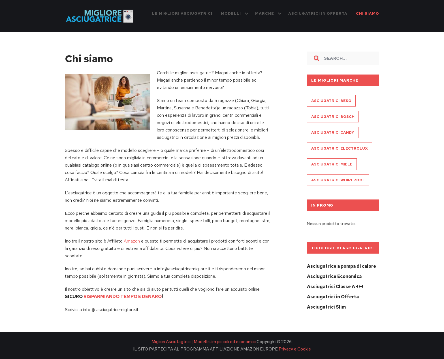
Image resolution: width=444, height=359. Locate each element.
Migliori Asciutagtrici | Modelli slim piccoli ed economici (203, 342)
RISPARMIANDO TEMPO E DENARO (123, 296)
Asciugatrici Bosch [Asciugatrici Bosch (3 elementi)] (333, 116)
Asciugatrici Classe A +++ (335, 287)
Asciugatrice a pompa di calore (341, 266)
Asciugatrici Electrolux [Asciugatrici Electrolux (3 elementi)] (339, 148)
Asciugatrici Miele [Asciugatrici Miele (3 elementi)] (332, 164)
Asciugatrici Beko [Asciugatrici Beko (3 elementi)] (331, 100)
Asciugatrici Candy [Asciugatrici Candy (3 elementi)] (332, 132)
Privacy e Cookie (294, 349)
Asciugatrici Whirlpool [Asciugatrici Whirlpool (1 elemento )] (338, 180)
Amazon (132, 241)
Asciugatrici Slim (326, 307)
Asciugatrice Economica (334, 276)
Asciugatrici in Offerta (333, 297)
